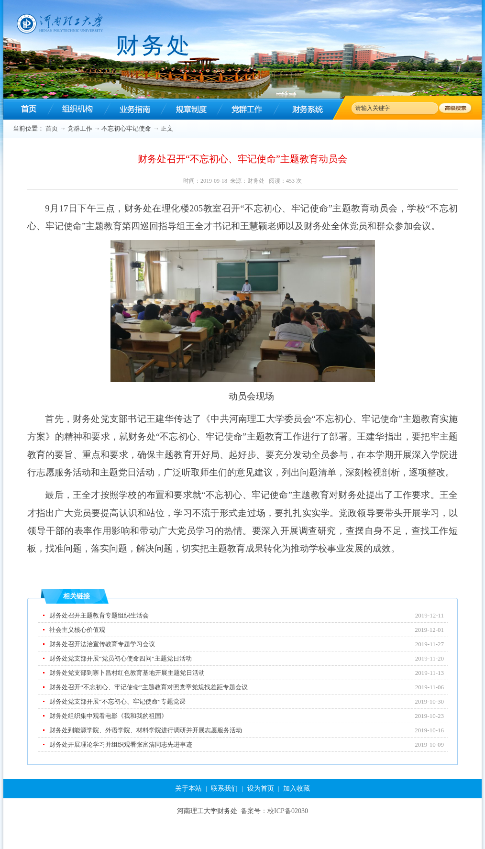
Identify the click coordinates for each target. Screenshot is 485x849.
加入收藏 (296, 788)
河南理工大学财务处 (207, 811)
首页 (51, 128)
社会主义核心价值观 (77, 629)
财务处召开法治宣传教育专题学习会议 (102, 644)
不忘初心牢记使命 (126, 128)
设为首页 (260, 788)
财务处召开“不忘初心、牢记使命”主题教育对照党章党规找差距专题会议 (148, 687)
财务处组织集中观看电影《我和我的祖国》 (108, 715)
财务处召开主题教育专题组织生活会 (99, 615)
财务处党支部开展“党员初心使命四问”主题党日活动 (120, 658)
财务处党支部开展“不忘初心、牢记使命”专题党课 (117, 701)
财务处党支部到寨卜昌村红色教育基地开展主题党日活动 (127, 672)
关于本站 (188, 788)
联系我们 (224, 788)
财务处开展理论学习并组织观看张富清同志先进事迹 (120, 744)
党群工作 (79, 128)
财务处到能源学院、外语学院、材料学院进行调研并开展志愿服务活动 (145, 730)
